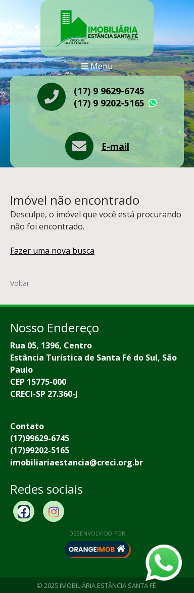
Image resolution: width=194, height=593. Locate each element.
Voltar (19, 283)
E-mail (115, 146)
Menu (97, 66)
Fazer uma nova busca (52, 250)
